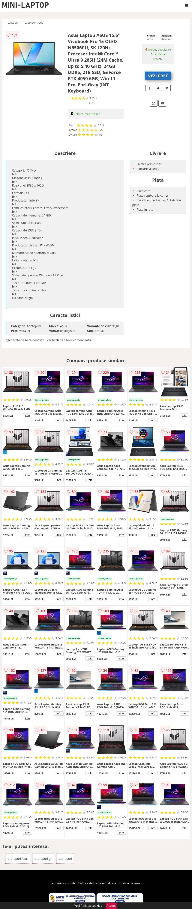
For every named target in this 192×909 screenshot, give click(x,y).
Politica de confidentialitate (97, 883)
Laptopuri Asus (34, 22)
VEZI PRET (158, 75)
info (27, 415)
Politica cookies (129, 883)
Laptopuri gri (43, 859)
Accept (111, 906)
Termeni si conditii (63, 883)
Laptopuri (13, 22)
